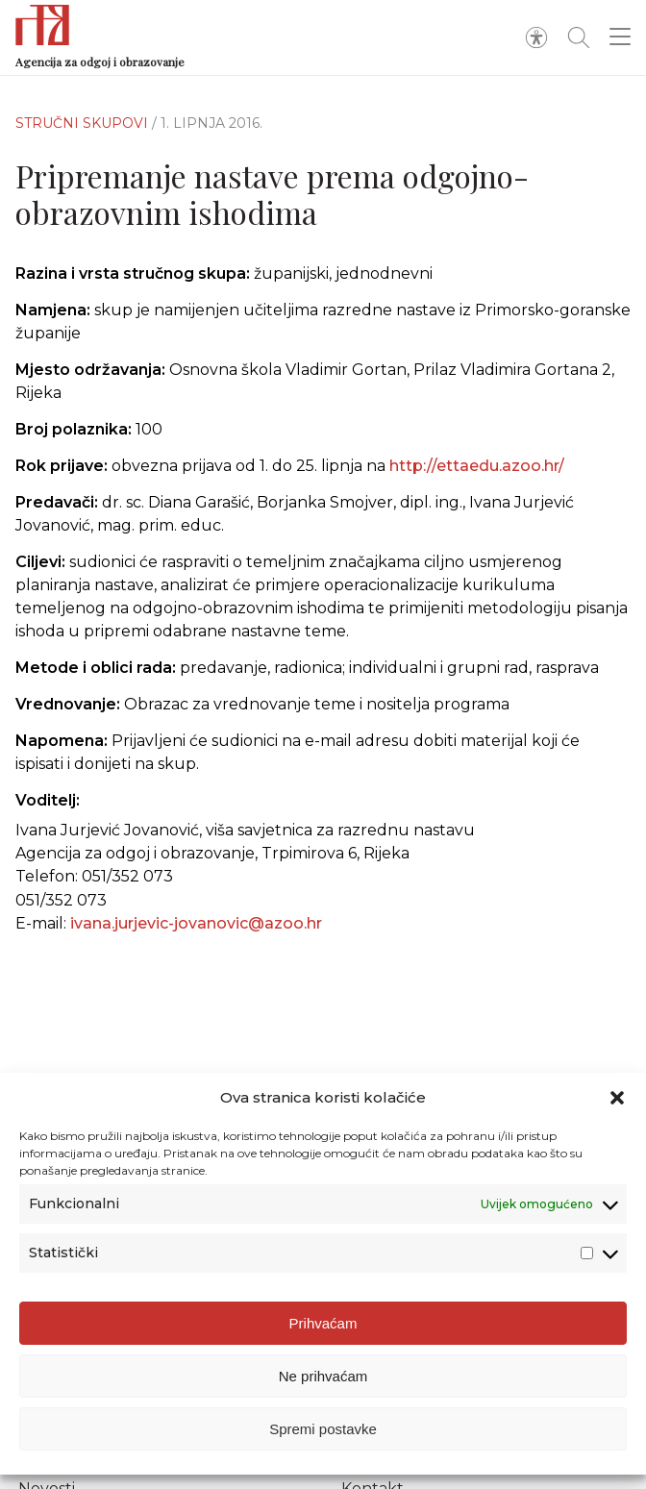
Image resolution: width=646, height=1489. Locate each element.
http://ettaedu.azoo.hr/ (476, 466)
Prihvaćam (323, 1323)
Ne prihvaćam (323, 1376)
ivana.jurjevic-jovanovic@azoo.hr (196, 923)
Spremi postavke (323, 1429)
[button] (617, 1097)
